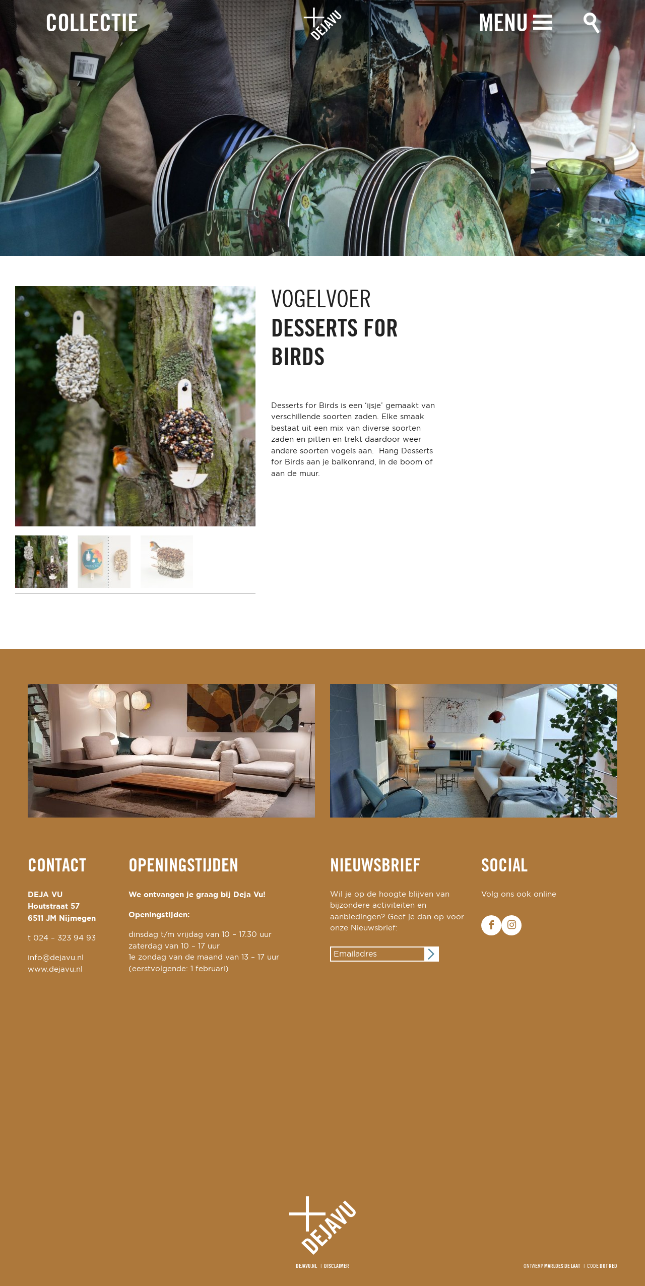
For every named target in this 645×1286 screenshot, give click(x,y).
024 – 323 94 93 (64, 938)
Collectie (91, 24)
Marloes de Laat (562, 1266)
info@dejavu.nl (56, 958)
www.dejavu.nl (55, 969)
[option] (322, 128)
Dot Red (608, 1266)
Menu (503, 24)
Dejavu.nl (306, 1266)
